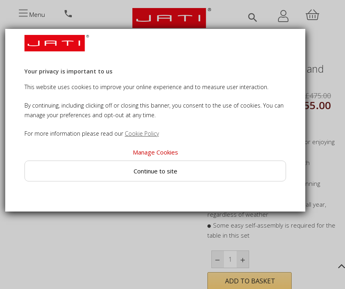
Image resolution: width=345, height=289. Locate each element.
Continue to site (155, 171)
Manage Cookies (155, 152)
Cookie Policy (142, 133)
